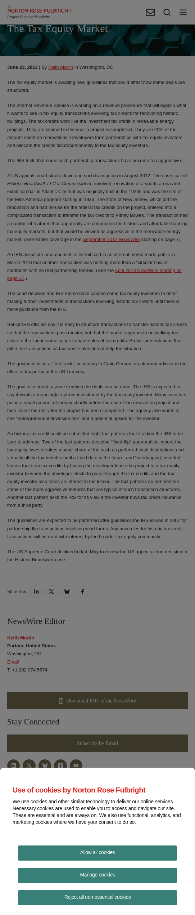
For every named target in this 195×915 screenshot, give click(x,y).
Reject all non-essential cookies (97, 897)
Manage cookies (97, 875)
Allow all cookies (97, 852)
